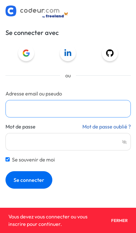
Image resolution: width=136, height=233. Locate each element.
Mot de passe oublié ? (106, 126)
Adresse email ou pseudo (33, 93)
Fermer (119, 220)
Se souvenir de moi (33, 159)
